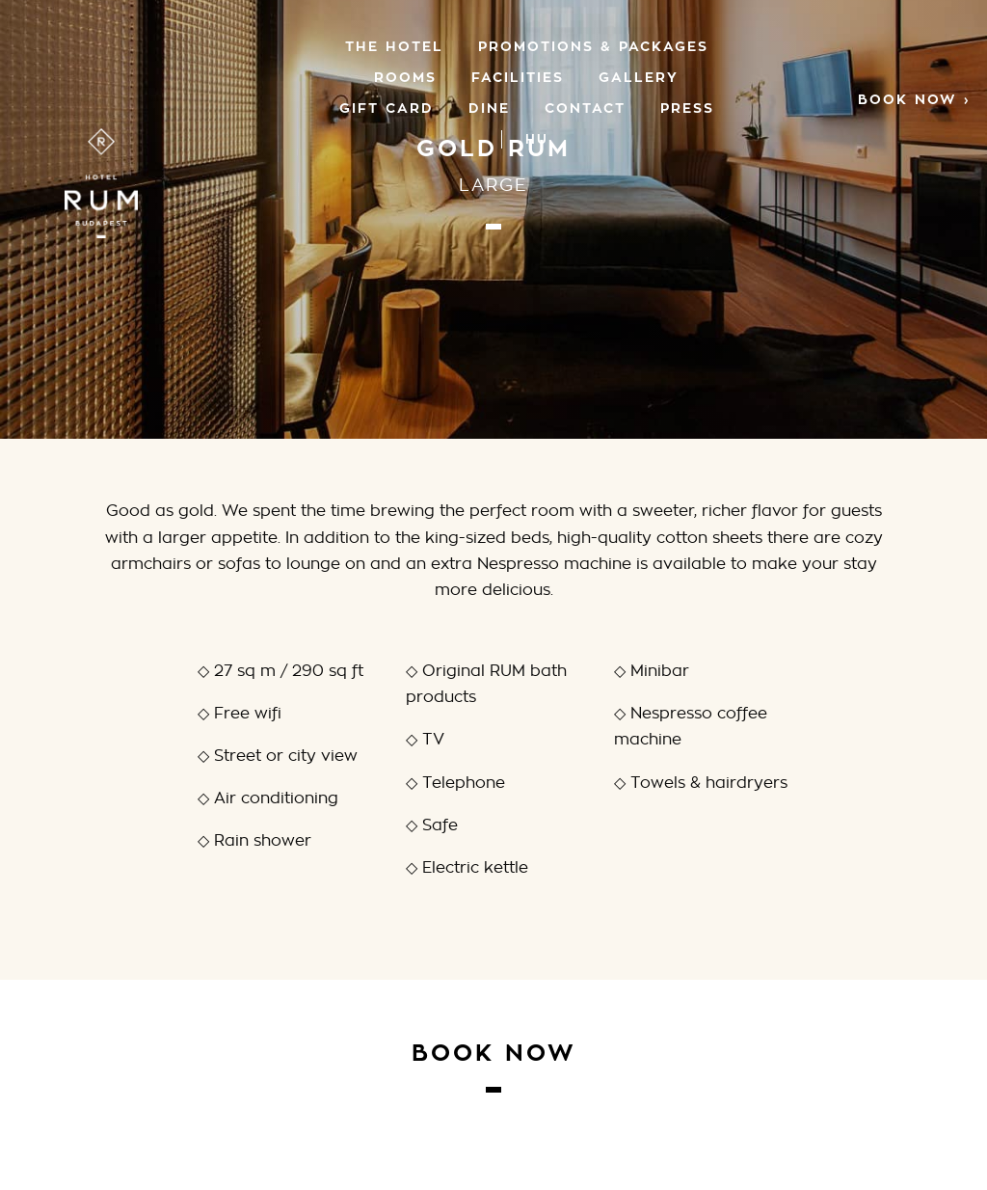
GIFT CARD (386, 107)
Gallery (639, 76)
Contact (585, 107)
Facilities (517, 76)
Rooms (405, 76)
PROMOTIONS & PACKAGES (593, 46)
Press (687, 107)
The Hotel (394, 46)
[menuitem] (536, 139)
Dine (489, 107)
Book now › (914, 99)
